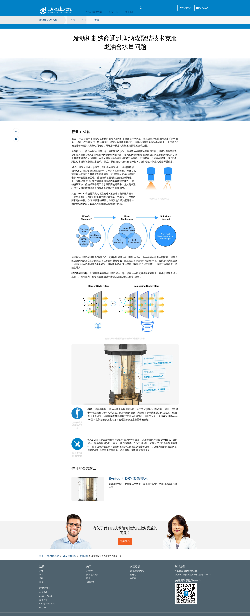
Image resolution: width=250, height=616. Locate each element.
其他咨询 (43, 595)
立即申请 (90, 578)
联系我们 (125, 537)
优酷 (41, 574)
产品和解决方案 (92, 7)
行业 (84, 19)
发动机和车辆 (53, 551)
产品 (71, 19)
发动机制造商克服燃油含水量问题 (106, 551)
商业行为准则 (92, 570)
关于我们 (122, 7)
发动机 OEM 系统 (48, 19)
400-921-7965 (45, 592)
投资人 (133, 570)
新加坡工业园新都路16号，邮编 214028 (193, 570)
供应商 (133, 574)
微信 (41, 578)
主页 (41, 551)
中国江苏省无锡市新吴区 (186, 566)
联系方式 (202, 7)
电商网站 (185, 7)
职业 (88, 574)
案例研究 (84, 551)
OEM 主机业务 (69, 551)
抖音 (41, 566)
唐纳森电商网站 (137, 566)
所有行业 (109, 7)
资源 (98, 19)
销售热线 (43, 588)
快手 (41, 570)
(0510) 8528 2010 (47, 599)
